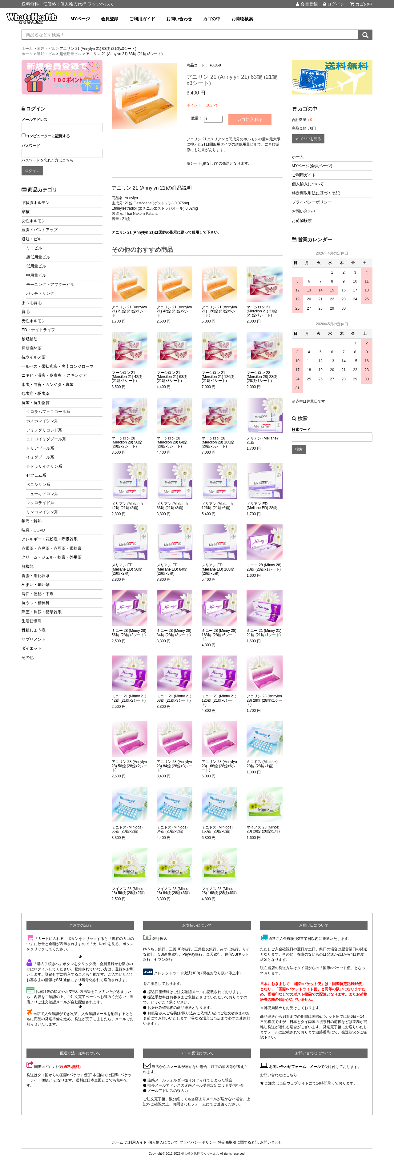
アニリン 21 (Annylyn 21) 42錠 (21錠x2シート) (174, 311)
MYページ (80, 18)
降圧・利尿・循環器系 (42, 612)
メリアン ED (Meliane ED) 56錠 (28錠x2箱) (127, 569)
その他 (28, 657)
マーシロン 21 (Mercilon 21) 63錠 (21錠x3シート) (172, 377)
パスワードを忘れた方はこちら (47, 160)
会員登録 (307, 4)
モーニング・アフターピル (50, 284)
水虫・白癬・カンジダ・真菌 (48, 384)
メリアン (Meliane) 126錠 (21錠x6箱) (217, 506)
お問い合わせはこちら (278, 1075)
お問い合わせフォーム (287, 1067)
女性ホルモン (34, 221)
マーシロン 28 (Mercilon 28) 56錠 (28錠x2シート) (127, 442)
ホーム (298, 156)
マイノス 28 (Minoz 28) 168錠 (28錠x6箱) (219, 891)
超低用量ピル (38, 257)
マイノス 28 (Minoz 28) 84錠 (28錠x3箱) (173, 891)
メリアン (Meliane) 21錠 (262, 440)
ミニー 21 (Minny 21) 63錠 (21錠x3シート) (174, 698)
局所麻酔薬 (32, 348)
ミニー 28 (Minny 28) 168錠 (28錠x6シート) (219, 635)
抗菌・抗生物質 (36, 402)
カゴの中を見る (308, 139)
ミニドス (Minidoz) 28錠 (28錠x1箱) (262, 764)
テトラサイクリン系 (44, 466)
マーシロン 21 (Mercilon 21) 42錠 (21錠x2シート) (127, 377)
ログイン (333, 4)
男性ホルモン (34, 321)
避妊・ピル (32, 239)
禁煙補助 (30, 339)
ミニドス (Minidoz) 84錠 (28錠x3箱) (172, 829)
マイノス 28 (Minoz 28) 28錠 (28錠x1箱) (263, 829)
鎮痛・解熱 (32, 521)
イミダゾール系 (40, 457)
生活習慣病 (32, 621)
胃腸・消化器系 (36, 575)
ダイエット (32, 648)
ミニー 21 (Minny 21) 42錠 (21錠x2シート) (129, 698)
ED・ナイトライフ (38, 329)
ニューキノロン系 (42, 493)
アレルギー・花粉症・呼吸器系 (50, 539)
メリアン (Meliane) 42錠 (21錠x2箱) (127, 506)
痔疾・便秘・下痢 (38, 594)
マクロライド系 (40, 502)
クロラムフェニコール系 (48, 411)
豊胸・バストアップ (40, 229)
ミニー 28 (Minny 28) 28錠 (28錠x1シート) (264, 567)
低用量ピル (36, 266)
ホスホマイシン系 (42, 421)
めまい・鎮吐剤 (36, 584)
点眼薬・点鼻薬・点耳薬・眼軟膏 (52, 548)
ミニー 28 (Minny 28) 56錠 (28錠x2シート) (129, 633)
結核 (26, 211)
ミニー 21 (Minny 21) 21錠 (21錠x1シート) (264, 633)
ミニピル (34, 248)
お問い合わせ (179, 18)
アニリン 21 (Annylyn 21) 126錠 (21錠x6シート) (219, 311)
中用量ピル (36, 275)
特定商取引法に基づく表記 (316, 193)
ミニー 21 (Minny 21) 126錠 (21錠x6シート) (219, 700)
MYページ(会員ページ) (312, 165)
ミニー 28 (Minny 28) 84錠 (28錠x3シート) (174, 633)
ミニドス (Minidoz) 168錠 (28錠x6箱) (217, 829)
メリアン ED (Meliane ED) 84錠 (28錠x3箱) (172, 569)
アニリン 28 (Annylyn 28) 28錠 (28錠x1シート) (264, 700)
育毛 (26, 311)
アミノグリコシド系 (44, 430)
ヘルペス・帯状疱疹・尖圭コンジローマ (58, 366)
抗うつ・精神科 (36, 602)
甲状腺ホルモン (36, 202)
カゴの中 (361, 4)
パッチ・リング (40, 293)
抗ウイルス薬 (34, 357)
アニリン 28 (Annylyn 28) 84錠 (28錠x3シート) (174, 766)
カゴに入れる (250, 119)
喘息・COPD (33, 530)
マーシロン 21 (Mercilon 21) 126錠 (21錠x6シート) (218, 377)
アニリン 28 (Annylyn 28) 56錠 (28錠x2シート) (129, 766)
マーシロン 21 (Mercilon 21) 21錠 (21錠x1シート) (262, 311)
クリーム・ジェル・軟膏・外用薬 (52, 557)
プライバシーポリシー (312, 202)
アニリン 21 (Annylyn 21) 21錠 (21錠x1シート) (129, 311)
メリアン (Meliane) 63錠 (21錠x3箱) (172, 506)
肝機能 (28, 566)
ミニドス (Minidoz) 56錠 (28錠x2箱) (127, 829)
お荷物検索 (242, 18)
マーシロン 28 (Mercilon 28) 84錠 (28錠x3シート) (172, 442)
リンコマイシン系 (42, 512)
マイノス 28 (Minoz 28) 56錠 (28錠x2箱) (128, 891)
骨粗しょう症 (34, 630)
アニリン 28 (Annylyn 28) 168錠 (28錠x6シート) (219, 766)
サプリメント (34, 639)
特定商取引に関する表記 (238, 1142)
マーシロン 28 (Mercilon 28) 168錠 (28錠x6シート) (218, 442)
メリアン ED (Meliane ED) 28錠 (262, 506)
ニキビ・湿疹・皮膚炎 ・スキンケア (54, 375)
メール (315, 1067)
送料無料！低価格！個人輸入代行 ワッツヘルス (67, 4)
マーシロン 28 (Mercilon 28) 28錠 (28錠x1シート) (262, 377)
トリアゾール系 (40, 448)
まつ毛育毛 (32, 302)
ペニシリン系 (38, 484)
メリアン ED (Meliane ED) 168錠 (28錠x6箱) (218, 569)
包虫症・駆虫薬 (36, 393)
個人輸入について (308, 184)
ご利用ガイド (142, 18)
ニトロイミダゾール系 (46, 439)
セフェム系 (36, 475)
